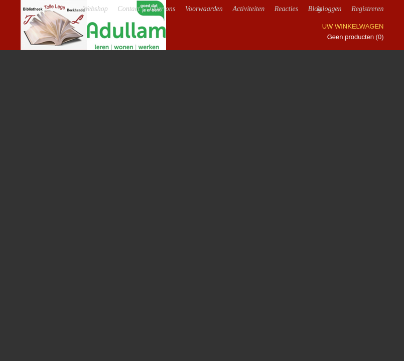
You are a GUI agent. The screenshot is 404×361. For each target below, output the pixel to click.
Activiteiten (248, 9)
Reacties (286, 9)
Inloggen (329, 9)
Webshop (95, 9)
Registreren (367, 9)
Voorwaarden (204, 9)
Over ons (162, 9)
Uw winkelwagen (353, 26)
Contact (128, 9)
